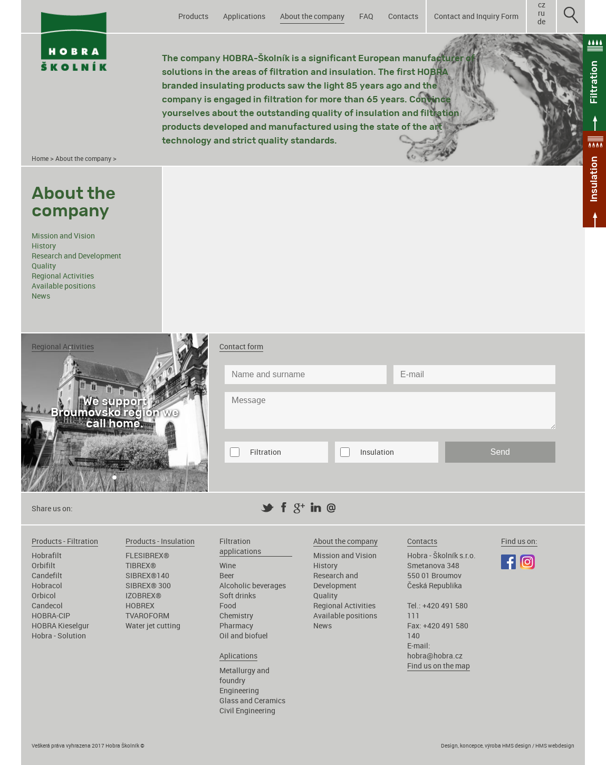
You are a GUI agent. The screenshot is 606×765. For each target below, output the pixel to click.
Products (193, 16)
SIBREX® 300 (148, 585)
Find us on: (519, 541)
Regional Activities (63, 276)
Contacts (403, 16)
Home (40, 158)
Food (227, 605)
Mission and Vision (63, 236)
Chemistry (236, 615)
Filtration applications (240, 546)
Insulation (377, 452)
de (541, 21)
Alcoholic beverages (252, 585)
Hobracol (47, 585)
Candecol (47, 605)
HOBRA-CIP (51, 615)
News (41, 296)
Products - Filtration (65, 541)
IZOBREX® (143, 595)
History (44, 246)
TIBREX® (141, 565)
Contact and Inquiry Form (476, 16)
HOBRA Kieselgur (60, 625)
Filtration (265, 452)
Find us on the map (438, 666)
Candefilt (47, 575)
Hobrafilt (47, 555)
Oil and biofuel (243, 635)
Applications (244, 16)
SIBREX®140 (147, 575)
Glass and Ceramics (252, 700)
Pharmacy (236, 625)
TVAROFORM (147, 615)
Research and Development (76, 256)
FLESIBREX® (147, 555)
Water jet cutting (153, 625)
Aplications (238, 656)
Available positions (63, 286)
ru (541, 13)
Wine (227, 565)
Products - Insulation (160, 541)
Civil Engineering (247, 710)
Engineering (239, 690)
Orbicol (44, 595)
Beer (226, 575)
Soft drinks (237, 595)
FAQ (366, 16)
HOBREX (140, 605)
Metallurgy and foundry (244, 675)
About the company (312, 16)
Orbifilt (43, 565)
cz (541, 4)
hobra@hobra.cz (435, 656)
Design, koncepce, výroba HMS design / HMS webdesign (507, 745)
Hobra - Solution (59, 635)
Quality (44, 266)
